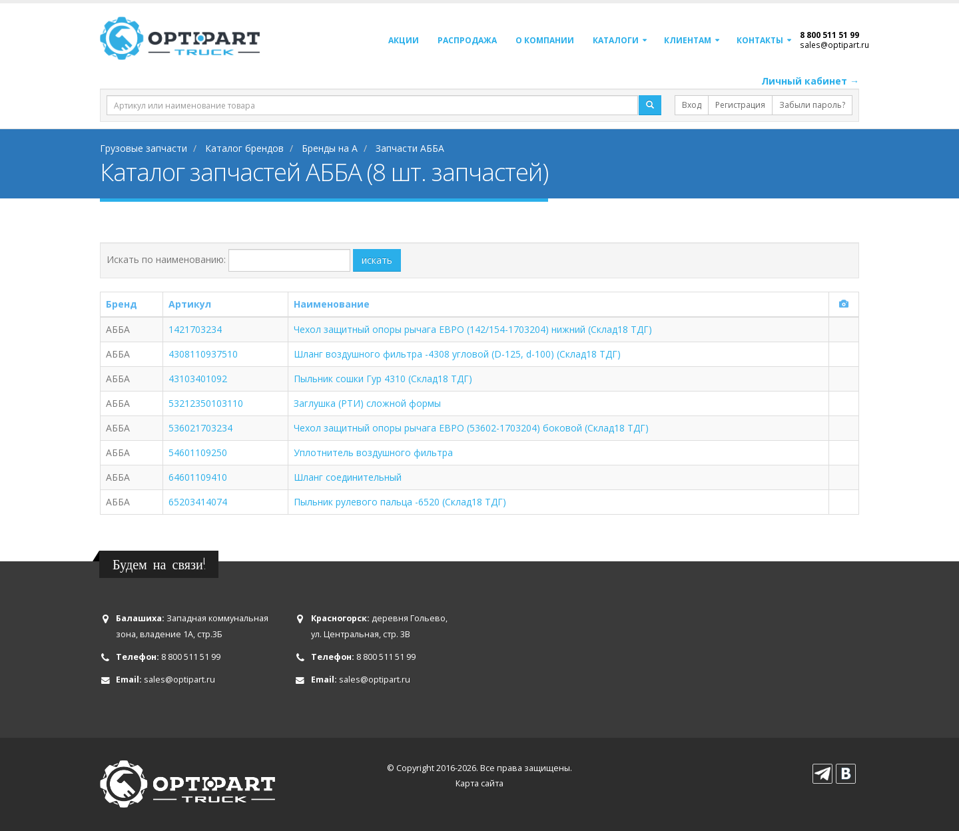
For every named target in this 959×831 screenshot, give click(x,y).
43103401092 (197, 378)
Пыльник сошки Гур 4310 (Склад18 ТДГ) (383, 378)
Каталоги (616, 40)
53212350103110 (205, 403)
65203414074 (197, 501)
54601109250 (197, 452)
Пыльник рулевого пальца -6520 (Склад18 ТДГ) (400, 501)
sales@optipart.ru (834, 44)
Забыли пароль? (812, 105)
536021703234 (200, 427)
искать (377, 260)
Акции (403, 40)
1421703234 (195, 329)
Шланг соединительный (348, 477)
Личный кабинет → (810, 81)
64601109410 (197, 477)
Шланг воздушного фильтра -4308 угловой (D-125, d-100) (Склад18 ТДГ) (457, 354)
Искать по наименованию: (166, 259)
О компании (544, 40)
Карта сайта (479, 783)
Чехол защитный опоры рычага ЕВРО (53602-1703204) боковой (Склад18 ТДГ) (471, 427)
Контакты (760, 40)
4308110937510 (203, 354)
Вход (691, 105)
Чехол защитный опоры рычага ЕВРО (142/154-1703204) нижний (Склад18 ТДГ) (473, 329)
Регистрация (740, 105)
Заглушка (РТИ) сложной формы (367, 403)
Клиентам (687, 40)
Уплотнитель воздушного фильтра (373, 452)
